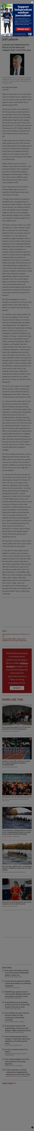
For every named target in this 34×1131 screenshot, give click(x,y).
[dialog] (17, 565)
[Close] (32, 2)
